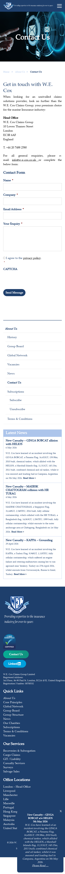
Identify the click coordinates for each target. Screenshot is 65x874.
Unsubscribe (17, 409)
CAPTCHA (10, 269)
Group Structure (13, 715)
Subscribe (16, 400)
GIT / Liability (12, 759)
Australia (9, 824)
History (12, 337)
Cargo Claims (11, 755)
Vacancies (13, 364)
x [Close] (61, 811)
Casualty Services (14, 763)
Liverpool (9, 791)
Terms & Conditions (19, 419)
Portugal (8, 807)
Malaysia (8, 820)
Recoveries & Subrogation (19, 751)
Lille (6, 799)
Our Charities (11, 723)
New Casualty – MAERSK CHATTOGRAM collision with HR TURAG (27, 490)
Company (10, 195)
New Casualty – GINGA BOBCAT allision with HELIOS (32, 442)
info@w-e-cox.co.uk (25, 160)
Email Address (13, 209)
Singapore (9, 816)
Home (6, 72)
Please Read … (40, 865)
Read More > (29, 478)
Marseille (9, 803)
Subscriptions (15, 392)
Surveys (8, 767)
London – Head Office (17, 787)
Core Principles (12, 702)
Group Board (15, 346)
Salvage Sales (11, 771)
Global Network (17, 355)
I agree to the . (33, 261)
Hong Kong (10, 811)
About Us (11, 329)
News (11, 373)
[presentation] (26, 278)
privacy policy (32, 258)
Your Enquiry (12, 224)
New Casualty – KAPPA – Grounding (29, 540)
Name (8, 180)
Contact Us (14, 382)
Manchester (10, 795)
